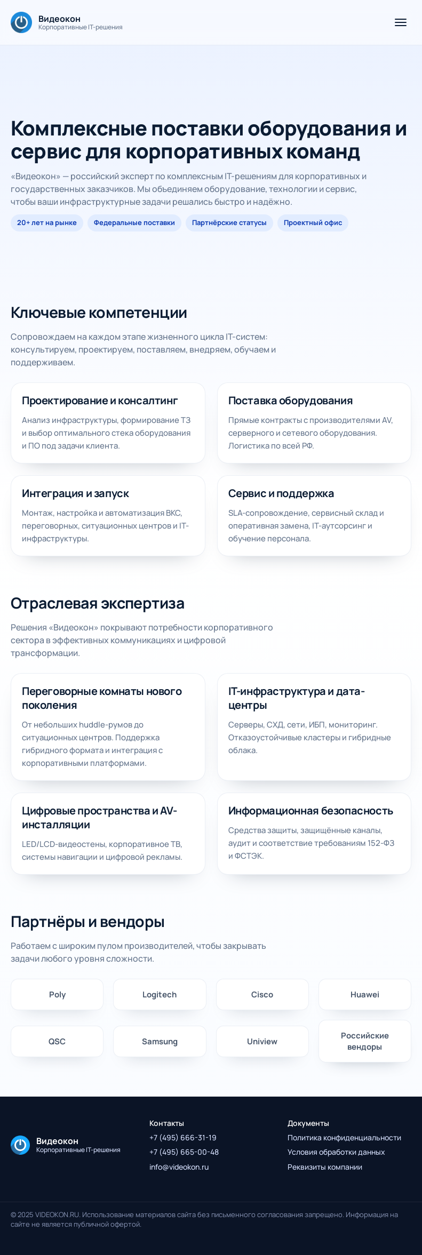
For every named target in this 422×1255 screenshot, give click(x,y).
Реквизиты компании (325, 1167)
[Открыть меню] (400, 22)
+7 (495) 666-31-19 (183, 1137)
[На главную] (67, 22)
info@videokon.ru (179, 1167)
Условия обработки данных (336, 1152)
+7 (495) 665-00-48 (184, 1152)
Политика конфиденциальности (344, 1137)
